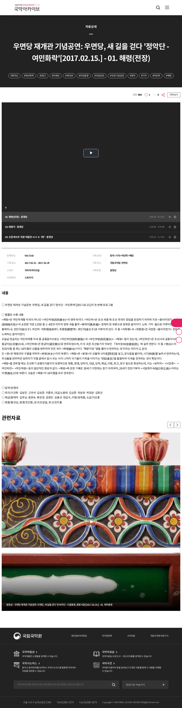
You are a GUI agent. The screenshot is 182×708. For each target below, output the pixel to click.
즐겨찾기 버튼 (179, 332)
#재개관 (69, 75)
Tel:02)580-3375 (65, 702)
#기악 (144, 75)
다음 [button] (177, 425)
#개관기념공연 (117, 75)
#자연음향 (84, 75)
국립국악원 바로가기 (159, 635)
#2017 (43, 75)
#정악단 (14, 75)
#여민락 (156, 75)
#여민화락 (29, 75)
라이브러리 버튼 (176, 323)
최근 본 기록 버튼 (179, 340)
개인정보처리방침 (79, 635)
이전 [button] (170, 425)
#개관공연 (99, 75)
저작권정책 (107, 635)
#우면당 (55, 75)
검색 (113, 684)
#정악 (132, 75)
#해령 (168, 75)
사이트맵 (131, 635)
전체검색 (158, 7)
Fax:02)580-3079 (88, 702)
